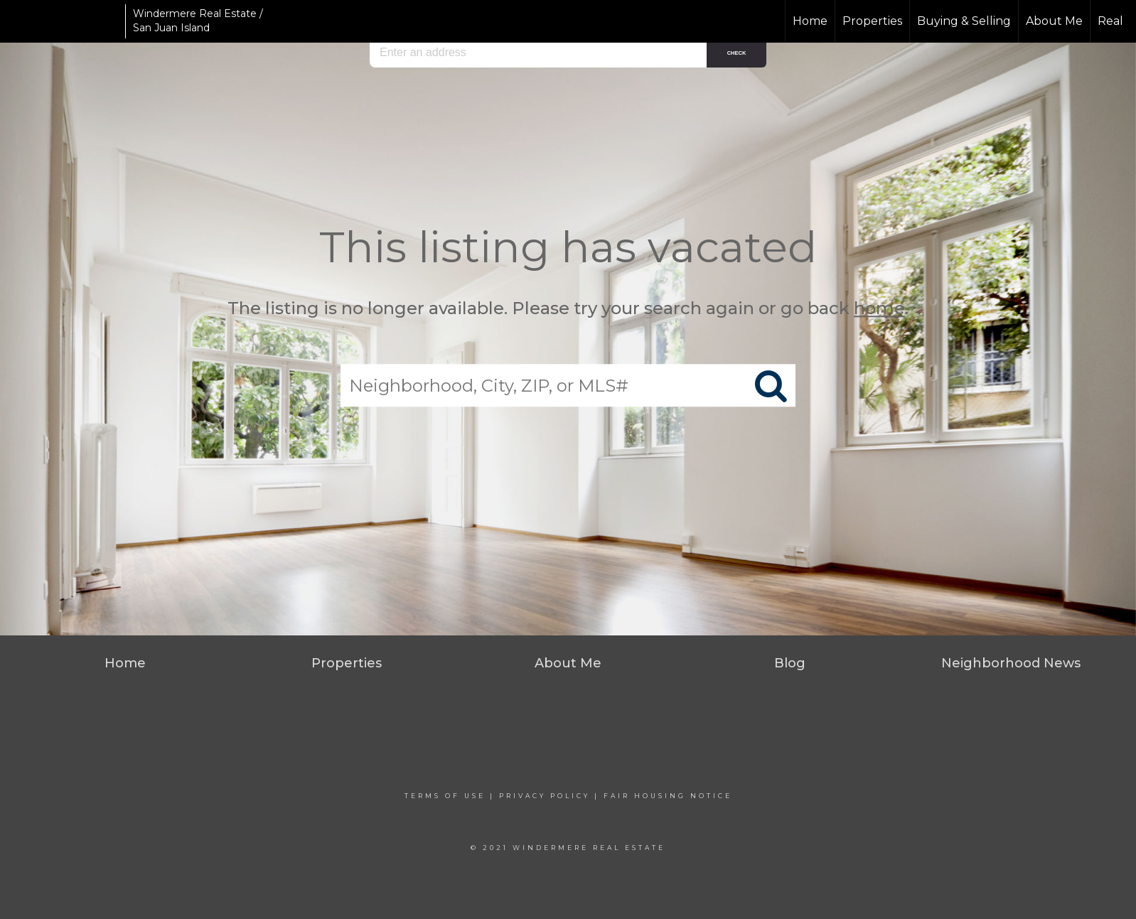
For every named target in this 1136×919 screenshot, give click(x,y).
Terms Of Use (445, 796)
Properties (872, 21)
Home (810, 21)
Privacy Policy (544, 796)
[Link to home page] (64, 21)
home (879, 308)
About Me (1054, 21)
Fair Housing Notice (668, 796)
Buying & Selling (964, 21)
